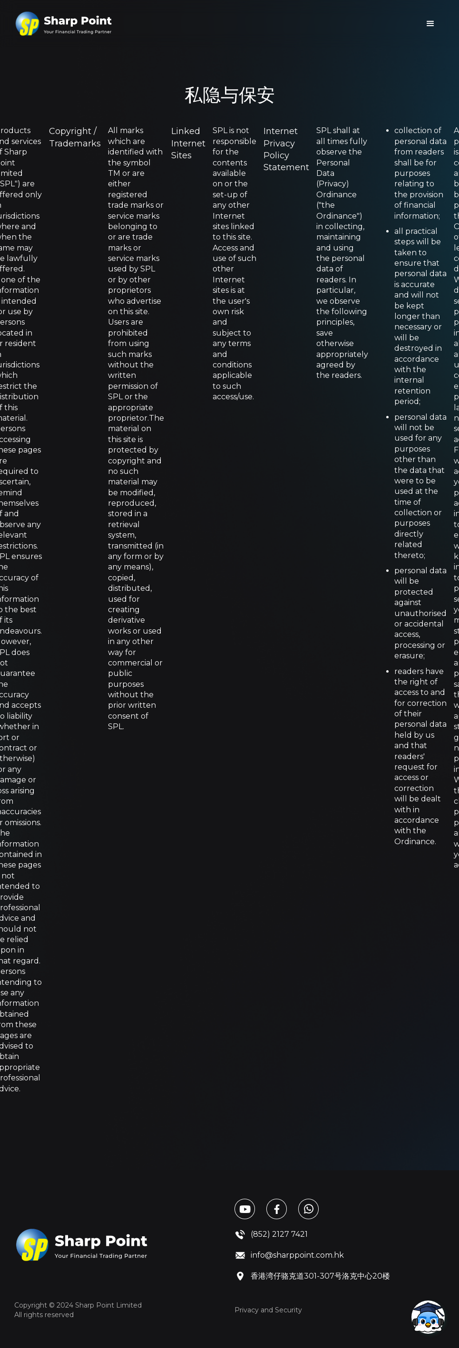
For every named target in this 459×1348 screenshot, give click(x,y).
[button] (430, 24)
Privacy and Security (268, 1310)
